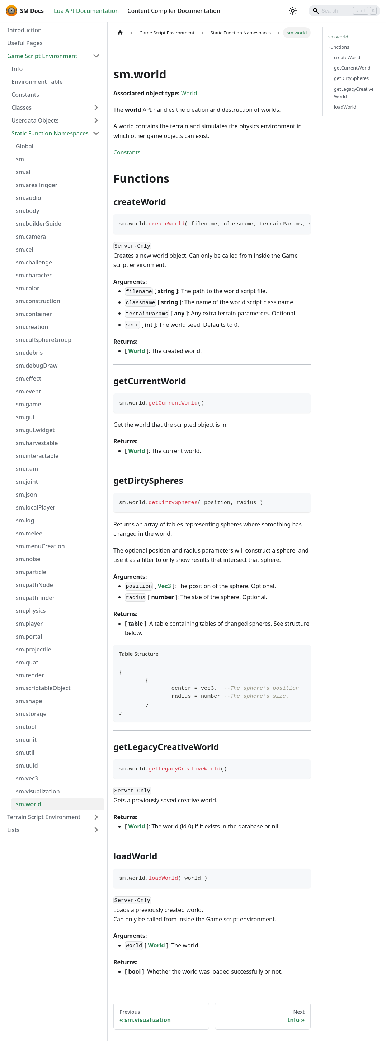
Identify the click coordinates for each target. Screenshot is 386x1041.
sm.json (26, 494)
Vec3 (165, 586)
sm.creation (32, 327)
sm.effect (28, 378)
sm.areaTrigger (36, 185)
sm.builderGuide (38, 224)
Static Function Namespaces (50, 133)
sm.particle (31, 572)
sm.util (25, 752)
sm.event (28, 391)
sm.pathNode (34, 585)
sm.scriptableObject (43, 688)
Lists (13, 830)
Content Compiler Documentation (173, 11)
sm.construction (38, 301)
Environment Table (37, 82)
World (189, 93)
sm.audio (28, 198)
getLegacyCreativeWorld (354, 93)
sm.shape (29, 701)
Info (17, 69)
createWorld (347, 57)
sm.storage (31, 714)
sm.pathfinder (35, 598)
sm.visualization (38, 791)
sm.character (34, 275)
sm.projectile (33, 649)
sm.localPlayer (35, 507)
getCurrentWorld (352, 68)
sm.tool (26, 727)
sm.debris (29, 353)
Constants (25, 95)
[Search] (344, 10)
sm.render (30, 675)
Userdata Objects (34, 120)
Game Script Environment (42, 56)
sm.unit (26, 740)
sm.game (28, 404)
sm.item (27, 469)
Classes (21, 107)
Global (24, 146)
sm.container (34, 314)
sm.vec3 (27, 778)
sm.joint (27, 482)
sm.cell (25, 249)
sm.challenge (34, 262)
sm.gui (25, 417)
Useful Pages (25, 43)
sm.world (28, 804)
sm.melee (29, 533)
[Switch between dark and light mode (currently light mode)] (292, 10)
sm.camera (31, 236)
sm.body (27, 211)
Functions (338, 47)
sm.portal (29, 636)
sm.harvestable (37, 443)
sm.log (25, 520)
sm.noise (28, 559)
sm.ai (23, 172)
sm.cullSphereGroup (43, 340)
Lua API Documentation (86, 11)
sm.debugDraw (36, 365)
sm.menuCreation (40, 546)
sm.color (27, 288)
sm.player (29, 623)
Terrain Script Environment (43, 817)
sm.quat (27, 662)
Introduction (24, 30)
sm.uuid (27, 765)
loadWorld (345, 107)
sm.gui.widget (35, 430)
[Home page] (120, 32)
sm (20, 159)
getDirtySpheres (351, 78)
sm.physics (31, 611)
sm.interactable (37, 456)
